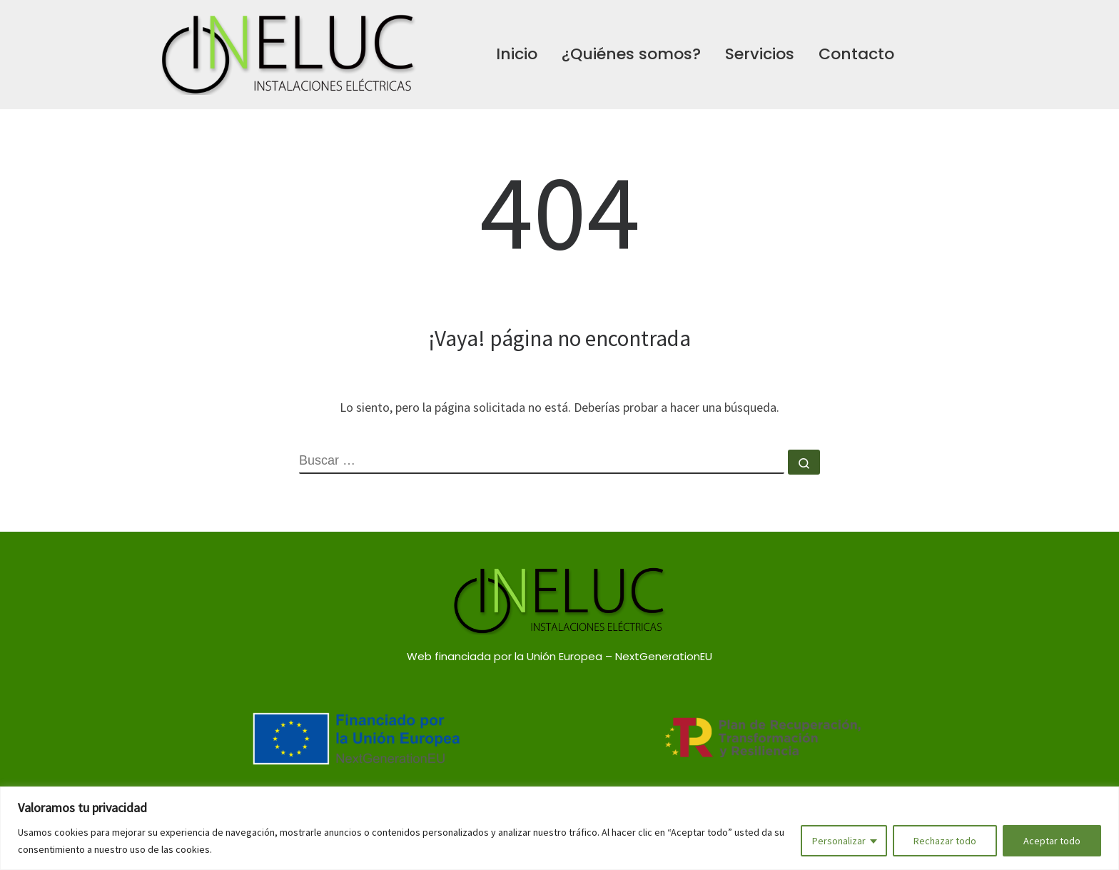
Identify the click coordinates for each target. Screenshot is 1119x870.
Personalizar (839, 840)
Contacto (856, 54)
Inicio (516, 54)
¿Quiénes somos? (631, 54)
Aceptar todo (1051, 840)
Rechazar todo (944, 840)
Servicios (759, 54)
